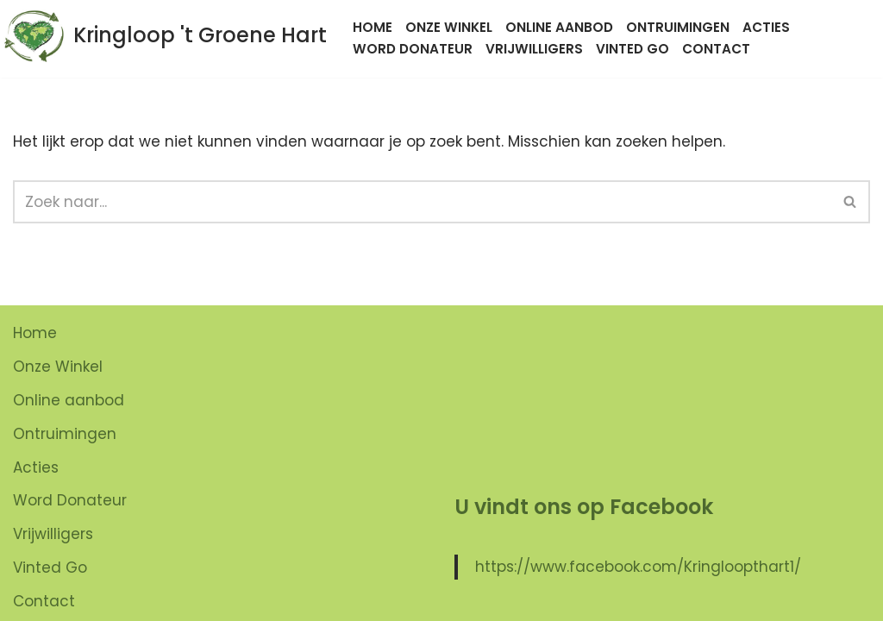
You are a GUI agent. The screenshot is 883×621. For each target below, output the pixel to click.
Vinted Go (632, 49)
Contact (716, 49)
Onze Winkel (448, 27)
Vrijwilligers (534, 49)
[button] (849, 201)
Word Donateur (413, 49)
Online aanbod (559, 27)
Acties (766, 27)
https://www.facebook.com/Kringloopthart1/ (638, 566)
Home (372, 27)
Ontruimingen (678, 27)
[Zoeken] (422, 201)
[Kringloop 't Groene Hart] (165, 35)
